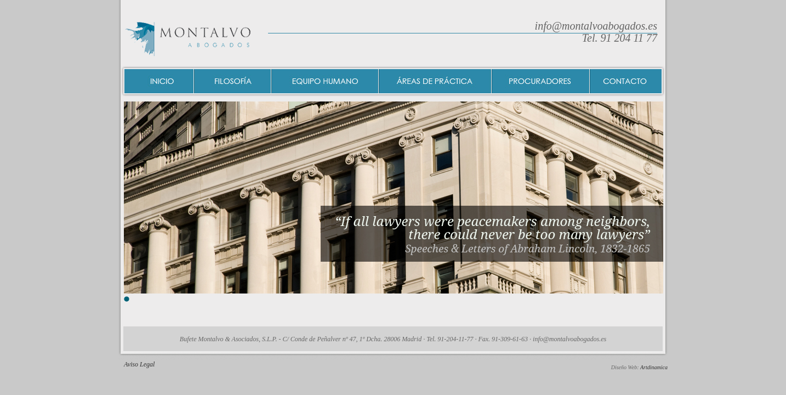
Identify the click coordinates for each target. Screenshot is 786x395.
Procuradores (541, 81)
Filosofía (233, 81)
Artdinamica (654, 367)
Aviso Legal (139, 364)
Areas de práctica (435, 81)
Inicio (158, 81)
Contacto (627, 81)
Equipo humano (325, 81)
